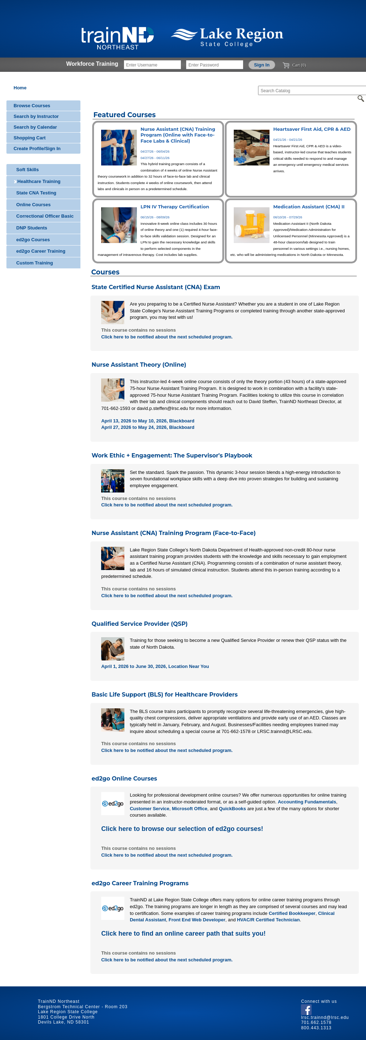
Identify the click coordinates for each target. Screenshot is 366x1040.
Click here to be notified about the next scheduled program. (167, 337)
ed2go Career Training (39, 251)
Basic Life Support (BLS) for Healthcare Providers (165, 694)
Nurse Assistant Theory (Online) (139, 364)
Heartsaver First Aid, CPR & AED (311, 129)
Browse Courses (32, 105)
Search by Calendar (35, 127)
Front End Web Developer (197, 919)
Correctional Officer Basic (44, 216)
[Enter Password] (214, 64)
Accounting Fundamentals (307, 801)
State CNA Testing (35, 192)
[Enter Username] (152, 64)
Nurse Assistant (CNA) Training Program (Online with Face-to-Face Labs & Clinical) (177, 135)
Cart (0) (294, 65)
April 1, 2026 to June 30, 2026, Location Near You (155, 666)
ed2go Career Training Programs (140, 883)
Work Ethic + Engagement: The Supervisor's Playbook (172, 455)
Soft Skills (26, 169)
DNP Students (30, 228)
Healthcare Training (37, 181)
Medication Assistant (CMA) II (309, 206)
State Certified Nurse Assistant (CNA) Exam (156, 287)
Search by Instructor (36, 116)
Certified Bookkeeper (292, 913)
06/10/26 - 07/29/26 (287, 217)
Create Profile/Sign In (37, 148)
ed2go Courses (32, 239)
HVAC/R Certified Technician (268, 919)
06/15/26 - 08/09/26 (154, 217)
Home (20, 87)
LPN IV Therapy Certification (174, 206)
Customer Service (149, 808)
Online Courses (32, 204)
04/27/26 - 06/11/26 (154, 158)
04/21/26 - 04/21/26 (287, 140)
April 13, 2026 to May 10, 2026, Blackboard (147, 421)
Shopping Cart (30, 137)
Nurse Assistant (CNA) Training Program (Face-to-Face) (174, 533)
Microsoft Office (189, 808)
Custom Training (33, 263)
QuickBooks (232, 808)
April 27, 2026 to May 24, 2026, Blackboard (147, 427)
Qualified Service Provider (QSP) (140, 623)
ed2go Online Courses (124, 778)
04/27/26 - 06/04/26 (154, 151)
